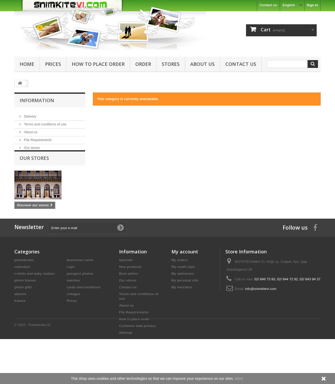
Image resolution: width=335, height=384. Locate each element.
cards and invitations (84, 305)
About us (202, 64)
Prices (53, 64)
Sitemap (125, 351)
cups (71, 285)
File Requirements (37, 138)
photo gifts (23, 305)
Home (27, 64)
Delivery (29, 114)
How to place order (98, 64)
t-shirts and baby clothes (34, 292)
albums (20, 312)
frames (20, 319)
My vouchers (181, 305)
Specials (126, 278)
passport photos (80, 292)
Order (143, 64)
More (239, 378)
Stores (171, 64)
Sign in (312, 5)
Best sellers (128, 292)
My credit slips (183, 285)
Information (37, 100)
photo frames (25, 299)
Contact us (268, 5)
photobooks (24, 278)
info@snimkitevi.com (260, 307)
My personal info (184, 299)
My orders (179, 278)
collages (73, 312)
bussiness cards (80, 278)
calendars (22, 285)
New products (130, 285)
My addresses (182, 292)
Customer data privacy (137, 344)
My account (184, 270)
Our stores (31, 146)
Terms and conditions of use (44, 122)
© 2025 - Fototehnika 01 (32, 370)
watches (73, 299)
